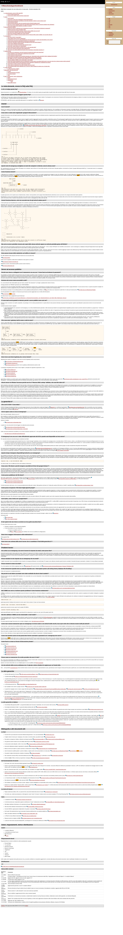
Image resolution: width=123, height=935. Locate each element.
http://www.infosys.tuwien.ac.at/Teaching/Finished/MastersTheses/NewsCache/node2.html (75, 809)
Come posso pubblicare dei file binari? (16, 43)
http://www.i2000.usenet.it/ (62, 731)
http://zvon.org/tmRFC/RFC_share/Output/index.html (54, 796)
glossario (41, 100)
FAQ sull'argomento (48, 644)
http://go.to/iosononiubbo (38, 766)
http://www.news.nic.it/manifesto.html (76, 433)
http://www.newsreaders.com (53, 838)
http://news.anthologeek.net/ (7, 286)
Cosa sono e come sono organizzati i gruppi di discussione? (20, 19)
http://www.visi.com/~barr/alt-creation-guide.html (35, 713)
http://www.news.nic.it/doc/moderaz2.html (14, 508)
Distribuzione (10, 80)
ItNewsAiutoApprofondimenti (12, 6)
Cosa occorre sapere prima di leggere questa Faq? (18, 15)
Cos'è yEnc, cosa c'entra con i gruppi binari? (17, 46)
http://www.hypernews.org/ (11, 674)
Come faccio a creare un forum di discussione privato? (19, 63)
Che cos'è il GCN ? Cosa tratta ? (14, 37)
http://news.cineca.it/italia (41, 734)
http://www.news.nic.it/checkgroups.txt (43, 474)
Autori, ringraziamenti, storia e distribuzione (13, 76)
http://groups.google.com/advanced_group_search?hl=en (75, 405)
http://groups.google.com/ (10, 402)
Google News (27, 592)
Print (109, 27)
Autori (9, 77)
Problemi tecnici (7, 51)
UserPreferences (114, 4)
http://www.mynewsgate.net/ (11, 397)
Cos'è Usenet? (11, 18)
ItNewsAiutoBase (22, 92)
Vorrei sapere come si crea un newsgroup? (17, 38)
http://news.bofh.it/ (5, 278)
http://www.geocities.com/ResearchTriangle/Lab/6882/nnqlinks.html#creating (49, 716)
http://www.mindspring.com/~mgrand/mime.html (31, 845)
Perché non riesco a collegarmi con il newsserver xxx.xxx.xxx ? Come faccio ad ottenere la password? (29, 28)
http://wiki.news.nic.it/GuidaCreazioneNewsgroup (15, 459)
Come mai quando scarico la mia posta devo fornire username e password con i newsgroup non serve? (29, 62)
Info (109, 23)
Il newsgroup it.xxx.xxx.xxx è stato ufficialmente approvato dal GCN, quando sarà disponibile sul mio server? (30, 39)
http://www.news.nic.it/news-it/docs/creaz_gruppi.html (34, 125)
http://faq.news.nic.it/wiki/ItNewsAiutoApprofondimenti (12, 893)
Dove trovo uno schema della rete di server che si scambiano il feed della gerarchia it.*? (26, 49)
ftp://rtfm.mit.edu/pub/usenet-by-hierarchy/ (40, 784)
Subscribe (110, 24)
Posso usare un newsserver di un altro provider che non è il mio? (21, 64)
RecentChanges (111, 10)
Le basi (9, 71)
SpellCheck (110, 35)
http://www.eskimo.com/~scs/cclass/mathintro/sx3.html (63, 614)
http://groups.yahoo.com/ (10, 676)
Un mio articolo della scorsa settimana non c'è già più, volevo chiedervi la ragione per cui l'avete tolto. (29, 66)
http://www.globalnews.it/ (10, 400)
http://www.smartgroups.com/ (11, 678)
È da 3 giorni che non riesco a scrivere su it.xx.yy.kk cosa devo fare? (22, 47)
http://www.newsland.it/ (10, 398)
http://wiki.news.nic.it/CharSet (38, 648)
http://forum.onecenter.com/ (11, 681)
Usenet (5, 16)
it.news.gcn (15, 435)
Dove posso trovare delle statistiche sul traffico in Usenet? (20, 25)
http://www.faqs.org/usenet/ (57, 782)
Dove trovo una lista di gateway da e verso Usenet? (18, 33)
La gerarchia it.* (7, 35)
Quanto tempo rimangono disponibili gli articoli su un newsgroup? (21, 40)
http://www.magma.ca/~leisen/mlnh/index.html (48, 701)
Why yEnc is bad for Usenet (11, 545)
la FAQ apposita (50, 623)
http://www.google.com (16, 726)
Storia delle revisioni (12, 82)
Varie (9, 75)
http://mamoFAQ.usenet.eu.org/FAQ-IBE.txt (66, 504)
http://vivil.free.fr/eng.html (8, 314)
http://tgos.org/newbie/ (35, 780)
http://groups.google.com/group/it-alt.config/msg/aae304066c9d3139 (50, 750)
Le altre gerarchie (8, 67)
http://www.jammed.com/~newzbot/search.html (46, 775)
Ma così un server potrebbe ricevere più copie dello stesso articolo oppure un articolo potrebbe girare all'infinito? (31, 24)
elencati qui (55, 539)
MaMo (26, 932)
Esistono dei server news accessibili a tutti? (17, 29)
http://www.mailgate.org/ (10, 395)
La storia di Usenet (12, 73)
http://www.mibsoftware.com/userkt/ (37, 807)
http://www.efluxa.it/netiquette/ (35, 773)
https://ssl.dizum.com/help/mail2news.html (14, 387)
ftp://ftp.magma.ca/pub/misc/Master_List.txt (28, 701)
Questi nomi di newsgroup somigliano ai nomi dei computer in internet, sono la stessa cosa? (27, 20)
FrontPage (110, 9)
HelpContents (111, 13)
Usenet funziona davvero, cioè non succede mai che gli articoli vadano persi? (24, 23)
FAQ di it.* (5, 1)
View (109, 20)
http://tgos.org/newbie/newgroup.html (90, 716)
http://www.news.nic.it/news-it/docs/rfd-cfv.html (15, 453)
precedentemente (14, 694)
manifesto (58, 742)
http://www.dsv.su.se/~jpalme (41, 811)
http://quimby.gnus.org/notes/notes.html (56, 847)
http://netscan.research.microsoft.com (9, 282)
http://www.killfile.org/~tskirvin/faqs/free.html (26, 711)
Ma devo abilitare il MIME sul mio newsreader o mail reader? (20, 59)
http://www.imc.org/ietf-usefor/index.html (74, 802)
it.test (11, 557)
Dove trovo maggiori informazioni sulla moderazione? (19, 48)
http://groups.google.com (10, 390)
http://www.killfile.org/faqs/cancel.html (34, 833)
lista (100, 742)
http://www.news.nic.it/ (49, 761)
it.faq (46, 310)
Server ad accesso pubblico (10, 27)
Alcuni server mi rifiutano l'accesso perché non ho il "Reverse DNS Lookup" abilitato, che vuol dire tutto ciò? (30, 34)
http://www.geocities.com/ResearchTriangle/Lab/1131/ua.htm (53, 804)
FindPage (110, 12)
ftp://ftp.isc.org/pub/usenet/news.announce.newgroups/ (25, 703)
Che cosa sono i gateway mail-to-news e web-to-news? (19, 32)
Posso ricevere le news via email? (15, 54)
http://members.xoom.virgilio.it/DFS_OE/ (28, 840)
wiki (12, 81)
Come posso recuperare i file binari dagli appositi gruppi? (19, 44)
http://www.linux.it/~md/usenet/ (50, 818)
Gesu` (7, 862)
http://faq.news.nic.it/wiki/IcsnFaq (29, 842)
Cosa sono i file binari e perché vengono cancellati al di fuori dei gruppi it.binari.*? (24, 42)
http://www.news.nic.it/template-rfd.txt (13, 448)
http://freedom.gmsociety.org (11, 389)
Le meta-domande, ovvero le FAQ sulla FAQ (13, 13)
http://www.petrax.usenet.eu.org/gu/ (41, 768)
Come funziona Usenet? (13, 21)
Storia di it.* (52, 433)
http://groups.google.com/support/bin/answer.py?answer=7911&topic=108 (57, 592)
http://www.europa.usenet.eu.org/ (95, 736)
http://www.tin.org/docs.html (37, 790)
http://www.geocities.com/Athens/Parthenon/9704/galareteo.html (40, 770)
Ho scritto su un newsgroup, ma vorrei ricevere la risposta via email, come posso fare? (26, 52)
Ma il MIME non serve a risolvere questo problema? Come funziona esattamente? (25, 58)
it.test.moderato (18, 557)
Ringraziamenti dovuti (12, 78)
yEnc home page (9, 543)
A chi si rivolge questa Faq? (13, 14)
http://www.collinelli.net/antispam (38, 831)
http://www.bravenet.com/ (10, 679)
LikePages (110, 32)
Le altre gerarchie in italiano (13, 68)
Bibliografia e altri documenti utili (11, 70)
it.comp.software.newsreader (62, 476)
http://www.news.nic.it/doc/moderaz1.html (14, 507)
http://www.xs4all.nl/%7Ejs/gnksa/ (43, 835)
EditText (3, 932)
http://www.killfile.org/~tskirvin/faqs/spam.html (54, 828)
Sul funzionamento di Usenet (14, 72)
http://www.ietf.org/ (33, 794)
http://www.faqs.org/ (36, 782)
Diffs (109, 21)
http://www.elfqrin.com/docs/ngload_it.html (84, 511)
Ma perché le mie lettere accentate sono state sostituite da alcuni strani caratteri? (24, 57)
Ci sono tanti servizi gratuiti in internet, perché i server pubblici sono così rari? (24, 30)
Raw (109, 26)
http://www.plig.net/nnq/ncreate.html (74, 716)
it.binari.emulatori (31, 504)
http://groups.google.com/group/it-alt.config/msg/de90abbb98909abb (56, 751)
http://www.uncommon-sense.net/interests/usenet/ (80, 821)
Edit (109, 18)
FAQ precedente (39, 689)
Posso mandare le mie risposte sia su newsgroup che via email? (21, 53)
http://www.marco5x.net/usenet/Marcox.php (55, 766)
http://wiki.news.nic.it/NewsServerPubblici (86, 310)
